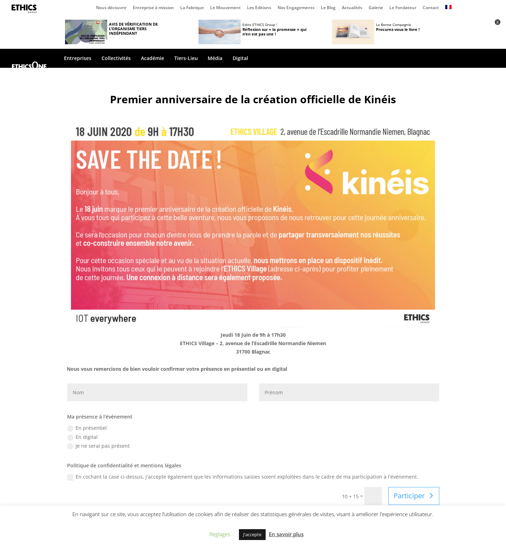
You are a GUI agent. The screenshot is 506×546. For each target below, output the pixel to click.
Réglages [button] (219, 534)
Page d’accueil (26, 9)
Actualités (352, 8)
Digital (240, 58)
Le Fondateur (402, 8)
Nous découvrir (111, 8)
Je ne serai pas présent (98, 445)
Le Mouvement (225, 8)
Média (215, 58)
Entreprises (77, 58)
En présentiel (87, 428)
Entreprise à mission (153, 8)
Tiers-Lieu (186, 58)
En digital (82, 437)
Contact (431, 8)
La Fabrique (192, 8)
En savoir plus (286, 534)
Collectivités (116, 58)
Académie (152, 58)
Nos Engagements (296, 8)
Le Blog (328, 8)
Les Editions (259, 8)
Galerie (376, 8)
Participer (409, 495)
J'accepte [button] (252, 534)
